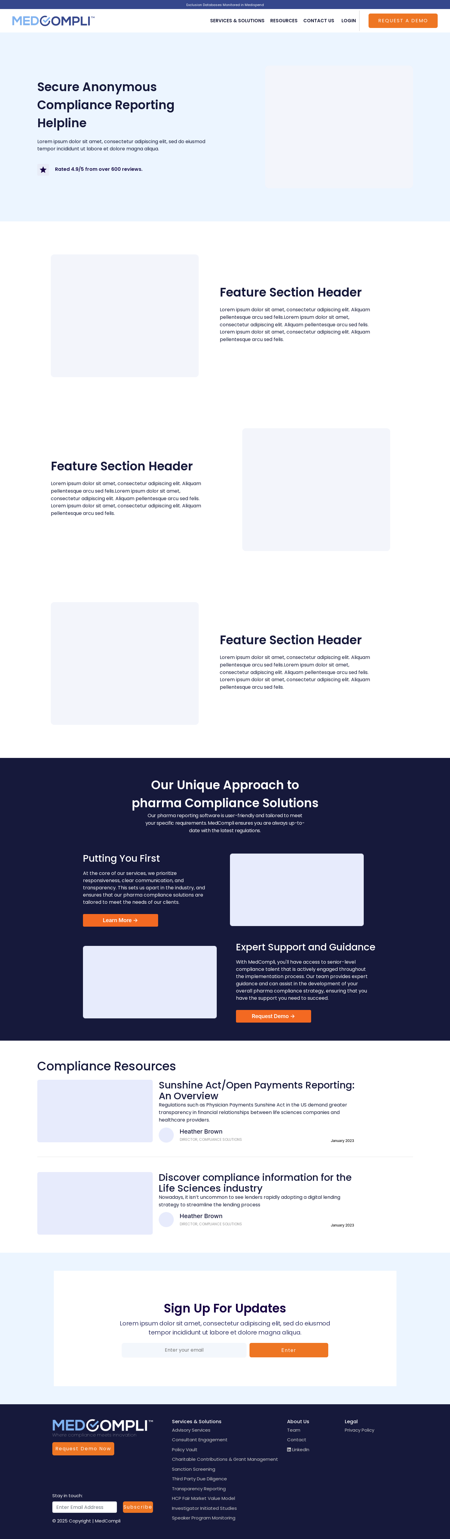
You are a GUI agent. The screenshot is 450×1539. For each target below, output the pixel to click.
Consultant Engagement (200, 1439)
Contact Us (318, 20)
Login (348, 20)
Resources (284, 20)
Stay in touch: (67, 1495)
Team (293, 1430)
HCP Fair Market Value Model (203, 1498)
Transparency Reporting (199, 1488)
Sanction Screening (193, 1469)
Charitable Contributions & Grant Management (225, 1459)
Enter (288, 1350)
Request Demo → (273, 1016)
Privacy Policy (359, 1430)
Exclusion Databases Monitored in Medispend (225, 4)
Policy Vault (184, 1449)
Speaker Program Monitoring (203, 1518)
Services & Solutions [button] (237, 20)
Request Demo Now (83, 1448)
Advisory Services (191, 1430)
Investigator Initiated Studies (204, 1508)
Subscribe (138, 1507)
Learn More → (120, 920)
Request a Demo (403, 20)
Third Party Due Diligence (199, 1479)
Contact (296, 1439)
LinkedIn (298, 1449)
